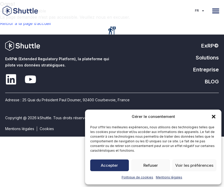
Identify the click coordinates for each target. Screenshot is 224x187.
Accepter (109, 165)
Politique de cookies (137, 177)
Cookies (47, 128)
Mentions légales (169, 177)
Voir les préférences (194, 165)
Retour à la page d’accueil (25, 23)
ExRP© (210, 46)
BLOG (212, 81)
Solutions (207, 58)
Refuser (150, 165)
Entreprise (206, 69)
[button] (213, 116)
